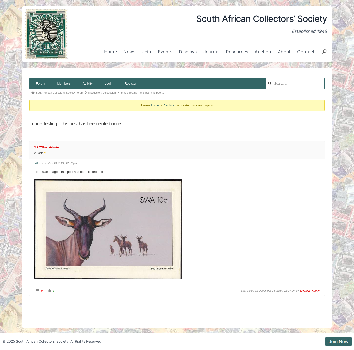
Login (109, 83)
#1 (36, 163)
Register (130, 83)
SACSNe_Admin (46, 147)
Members (64, 83)
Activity (88, 83)
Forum (40, 83)
